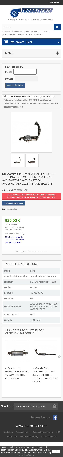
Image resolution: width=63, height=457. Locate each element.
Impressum (12, 436)
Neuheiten (8, 432)
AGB (58, 432)
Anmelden (54, 2)
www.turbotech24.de (31, 426)
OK (55, 451)
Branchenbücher (48, 436)
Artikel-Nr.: (7, 190)
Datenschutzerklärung (43, 432)
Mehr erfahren (27, 455)
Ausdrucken (12, 209)
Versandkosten (23, 432)
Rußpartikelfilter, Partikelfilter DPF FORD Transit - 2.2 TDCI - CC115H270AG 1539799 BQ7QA (45, 375)
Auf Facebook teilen (13, 203)
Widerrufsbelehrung (29, 436)
